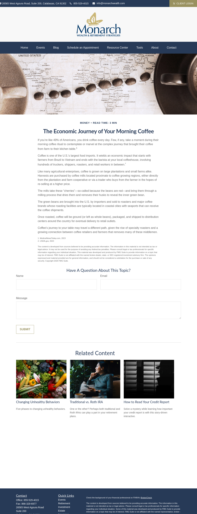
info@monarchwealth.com (109, 3)
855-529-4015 (79, 3)
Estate (61, 510)
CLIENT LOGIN (183, 3)
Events (62, 499)
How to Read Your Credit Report (146, 402)
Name (20, 275)
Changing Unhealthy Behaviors (38, 402)
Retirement (64, 503)
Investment (64, 507)
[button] (24, 48)
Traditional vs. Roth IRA (86, 402)
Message (21, 298)
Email (103, 275)
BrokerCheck (146, 498)
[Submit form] (25, 329)
